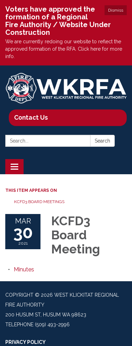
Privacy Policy (25, 342)
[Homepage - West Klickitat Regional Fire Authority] (66, 88)
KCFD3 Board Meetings (39, 201)
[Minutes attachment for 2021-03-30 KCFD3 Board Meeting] (24, 269)
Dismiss (115, 10)
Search (102, 141)
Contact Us (31, 117)
